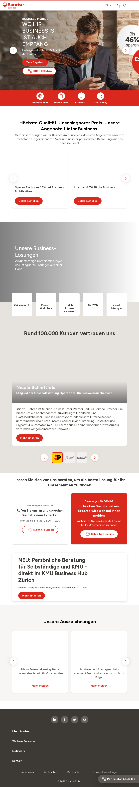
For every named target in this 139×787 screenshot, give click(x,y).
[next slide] (126, 50)
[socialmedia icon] (74, 719)
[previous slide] (13, 50)
